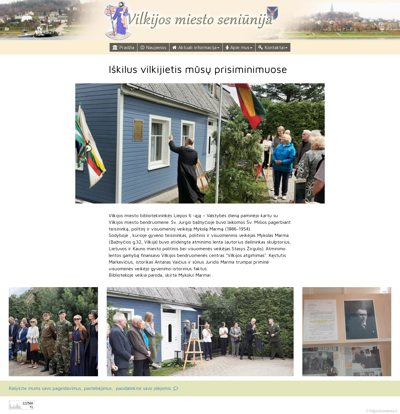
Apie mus (239, 47)
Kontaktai (273, 47)
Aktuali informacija (195, 47)
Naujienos (153, 47)
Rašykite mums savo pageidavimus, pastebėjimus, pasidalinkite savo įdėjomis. (93, 388)
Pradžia (123, 47)
